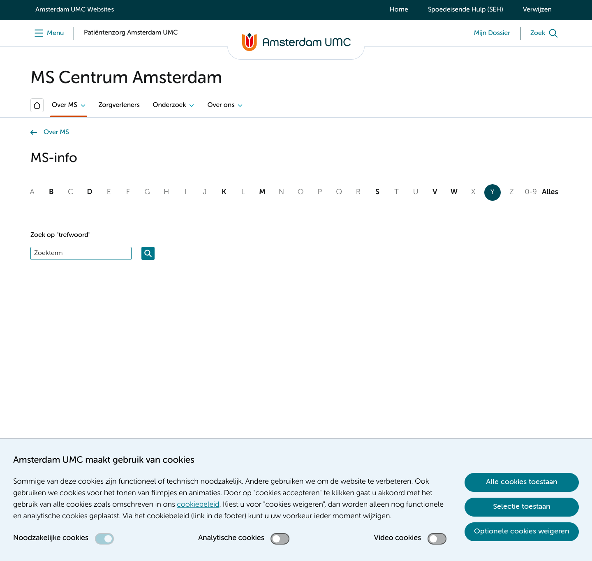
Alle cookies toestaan (521, 482)
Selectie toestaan (521, 506)
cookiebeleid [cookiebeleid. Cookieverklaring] (198, 505)
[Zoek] (546, 33)
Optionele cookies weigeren (521, 531)
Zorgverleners (119, 105)
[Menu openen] (47, 33)
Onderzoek (169, 105)
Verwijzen (537, 10)
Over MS (64, 105)
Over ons (220, 105)
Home (399, 10)
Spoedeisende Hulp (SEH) (465, 10)
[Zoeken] (148, 253)
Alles (550, 192)
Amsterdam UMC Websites (74, 10)
